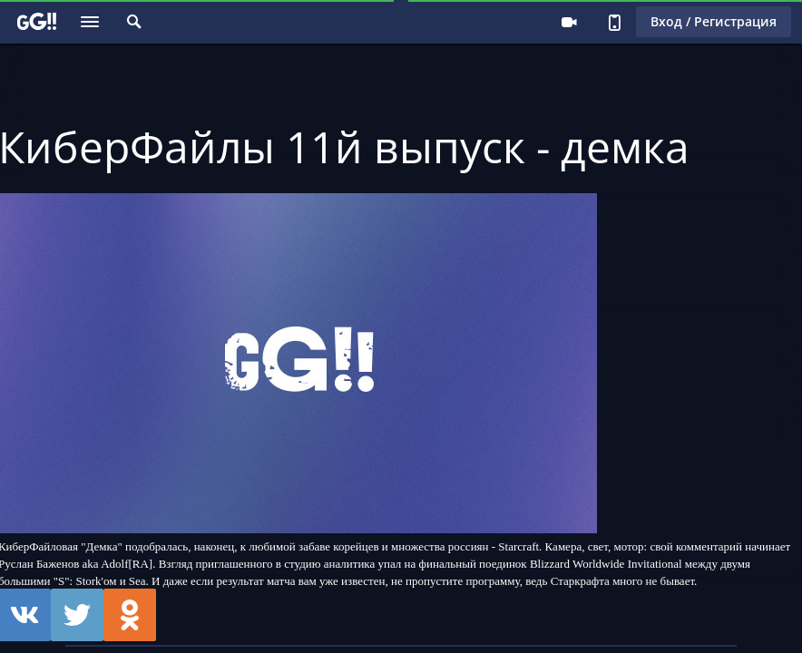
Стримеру (569, 22)
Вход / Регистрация (713, 21)
